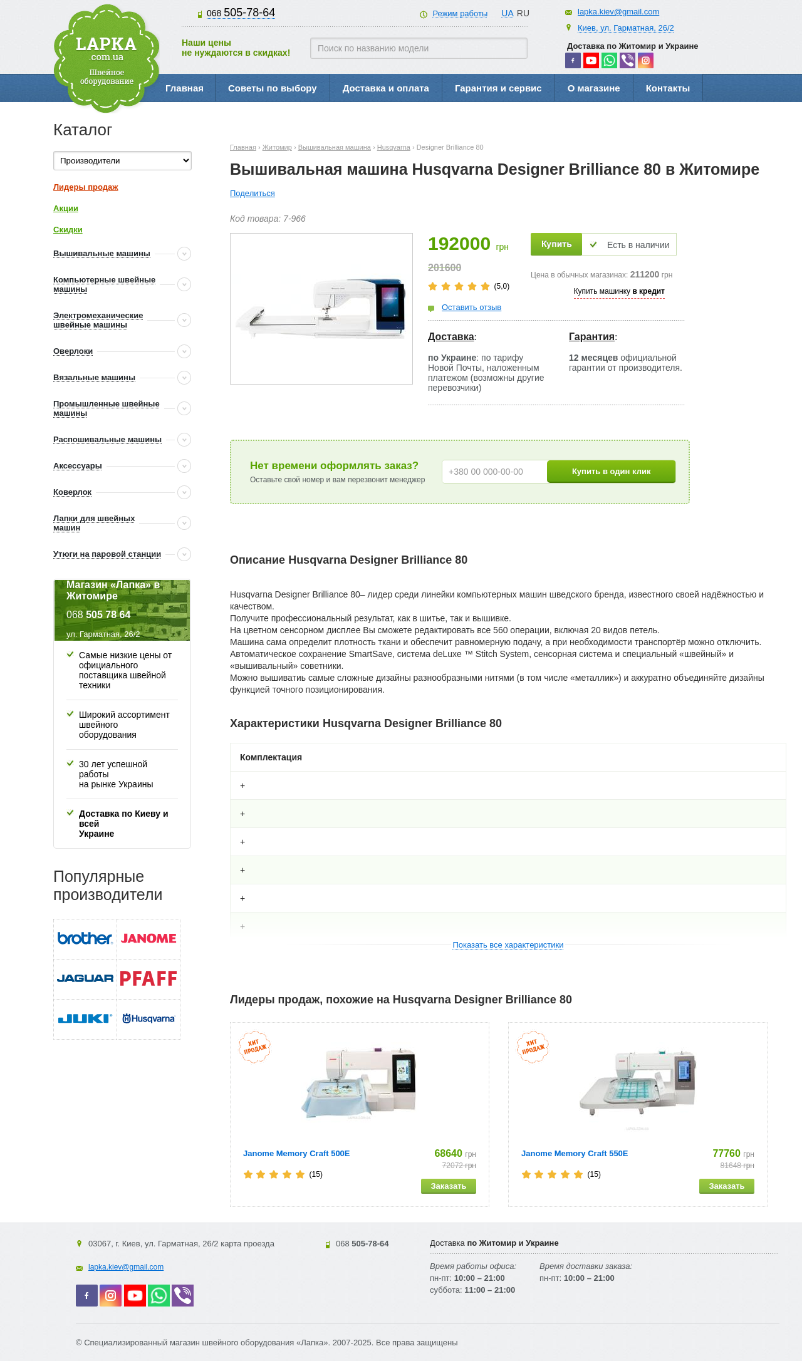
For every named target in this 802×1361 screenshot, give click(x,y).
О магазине (594, 88)
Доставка (451, 336)
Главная (184, 88)
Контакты (668, 88)
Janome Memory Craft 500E (296, 1153)
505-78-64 (241, 12)
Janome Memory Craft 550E (574, 1153)
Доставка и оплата (386, 88)
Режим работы (459, 13)
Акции (65, 208)
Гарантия (592, 336)
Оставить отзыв (471, 307)
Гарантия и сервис (498, 88)
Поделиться (252, 193)
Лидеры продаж (85, 187)
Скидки (68, 229)
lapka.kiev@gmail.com (618, 11)
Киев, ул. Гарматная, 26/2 (626, 28)
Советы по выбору (272, 88)
